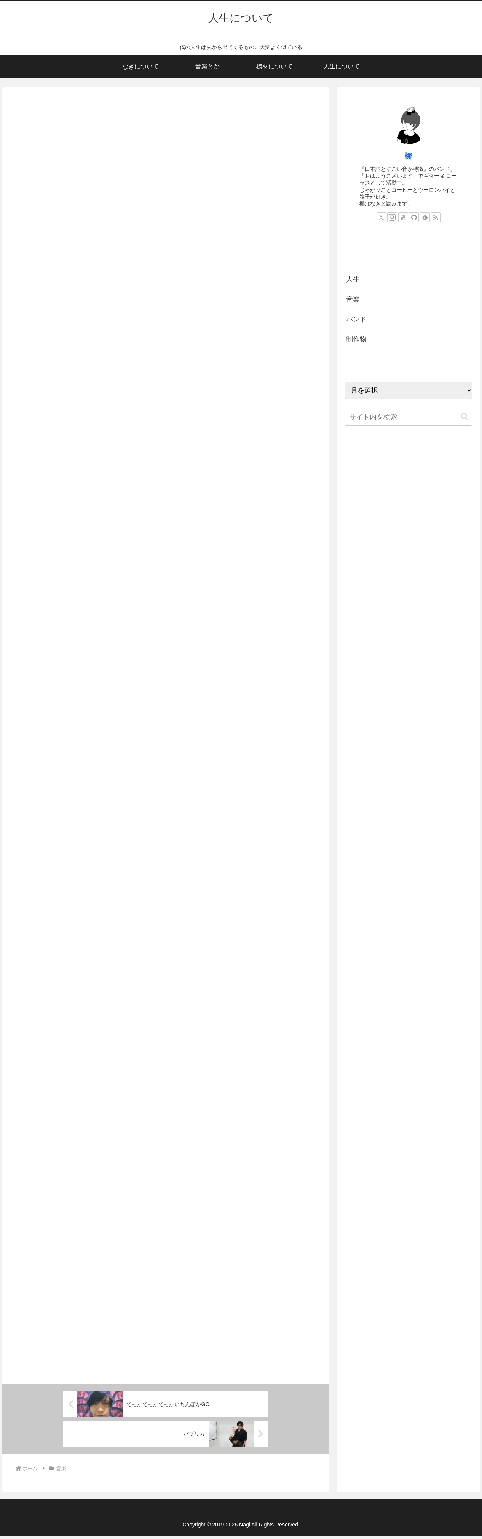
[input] (408, 417)
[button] (464, 416)
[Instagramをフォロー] (392, 217)
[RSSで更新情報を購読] (436, 217)
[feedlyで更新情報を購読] (425, 217)
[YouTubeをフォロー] (403, 217)
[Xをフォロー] (381, 217)
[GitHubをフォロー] (414, 217)
